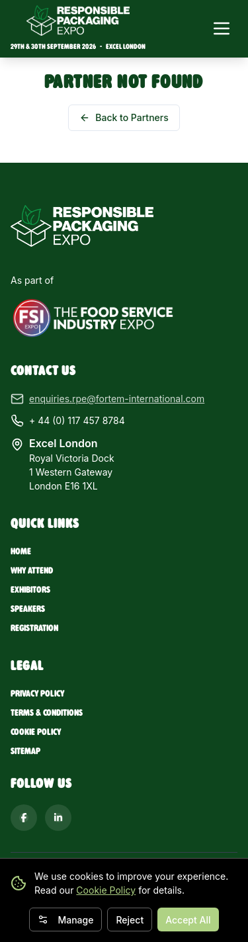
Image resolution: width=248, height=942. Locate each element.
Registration (34, 628)
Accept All (187, 919)
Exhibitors (30, 589)
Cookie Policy (106, 890)
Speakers (28, 609)
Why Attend (32, 570)
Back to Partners (124, 117)
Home (21, 551)
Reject (130, 919)
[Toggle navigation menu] (221, 28)
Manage (65, 919)
